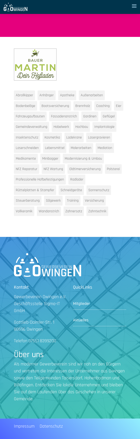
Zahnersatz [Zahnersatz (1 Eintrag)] (73, 211)
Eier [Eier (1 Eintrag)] (118, 105)
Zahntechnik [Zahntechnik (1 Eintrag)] (97, 211)
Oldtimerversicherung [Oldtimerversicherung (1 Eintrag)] (85, 169)
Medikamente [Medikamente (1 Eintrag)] (26, 158)
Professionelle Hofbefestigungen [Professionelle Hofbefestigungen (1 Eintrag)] (40, 179)
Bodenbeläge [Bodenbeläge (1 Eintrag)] (25, 105)
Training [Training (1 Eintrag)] (73, 200)
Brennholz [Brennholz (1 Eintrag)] (82, 105)
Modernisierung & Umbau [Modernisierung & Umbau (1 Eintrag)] (83, 158)
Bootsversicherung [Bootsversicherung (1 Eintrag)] (55, 105)
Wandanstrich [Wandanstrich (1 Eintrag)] (49, 211)
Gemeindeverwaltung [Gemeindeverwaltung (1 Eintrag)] (31, 126)
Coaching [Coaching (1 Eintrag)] (103, 105)
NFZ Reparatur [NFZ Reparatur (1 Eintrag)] (26, 169)
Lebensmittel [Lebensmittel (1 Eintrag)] (54, 147)
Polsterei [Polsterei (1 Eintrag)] (113, 169)
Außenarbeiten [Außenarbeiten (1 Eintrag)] (92, 95)
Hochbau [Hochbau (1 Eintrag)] (81, 126)
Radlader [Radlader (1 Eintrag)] (76, 179)
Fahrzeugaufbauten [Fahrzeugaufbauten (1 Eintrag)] (30, 116)
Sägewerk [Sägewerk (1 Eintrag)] (53, 200)
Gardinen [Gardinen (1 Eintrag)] (89, 116)
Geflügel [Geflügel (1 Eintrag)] (109, 116)
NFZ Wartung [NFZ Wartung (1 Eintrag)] (53, 169)
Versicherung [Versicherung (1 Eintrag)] (94, 200)
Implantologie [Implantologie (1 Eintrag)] (104, 126)
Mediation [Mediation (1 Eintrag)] (105, 147)
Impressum (24, 427)
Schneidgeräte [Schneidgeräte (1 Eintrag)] (71, 190)
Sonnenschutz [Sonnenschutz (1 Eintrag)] (98, 190)
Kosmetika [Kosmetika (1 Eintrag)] (52, 137)
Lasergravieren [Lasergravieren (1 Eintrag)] (99, 137)
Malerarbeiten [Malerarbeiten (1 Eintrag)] (81, 147)
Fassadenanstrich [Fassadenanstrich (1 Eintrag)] (64, 116)
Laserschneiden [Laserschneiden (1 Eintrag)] (27, 147)
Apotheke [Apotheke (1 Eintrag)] (67, 95)
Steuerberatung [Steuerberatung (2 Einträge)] (28, 200)
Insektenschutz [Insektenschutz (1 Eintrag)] (27, 137)
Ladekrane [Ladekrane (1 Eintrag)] (74, 137)
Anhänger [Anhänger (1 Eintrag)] (46, 95)
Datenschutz (51, 427)
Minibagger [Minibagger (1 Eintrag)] (50, 158)
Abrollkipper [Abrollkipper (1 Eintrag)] (24, 95)
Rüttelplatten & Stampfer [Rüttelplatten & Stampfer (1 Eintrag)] (35, 190)
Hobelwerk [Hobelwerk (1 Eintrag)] (61, 126)
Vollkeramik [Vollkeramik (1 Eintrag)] (24, 211)
